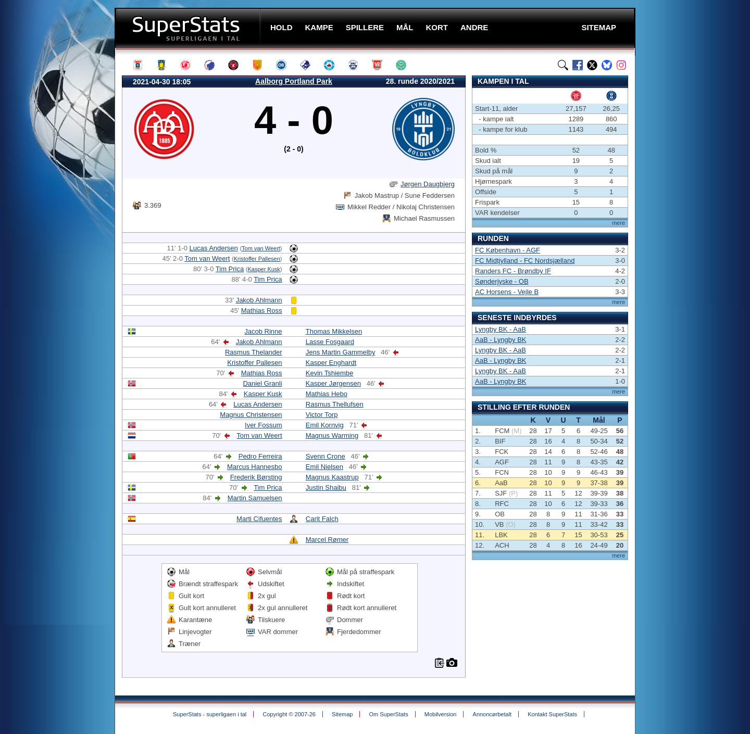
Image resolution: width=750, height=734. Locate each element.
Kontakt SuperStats (552, 714)
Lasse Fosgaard (330, 342)
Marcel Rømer (327, 539)
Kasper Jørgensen (333, 383)
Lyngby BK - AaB (500, 329)
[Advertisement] (52, 205)
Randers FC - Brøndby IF (513, 271)
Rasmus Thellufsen (335, 404)
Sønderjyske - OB (502, 281)
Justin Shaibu (326, 487)
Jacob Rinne (263, 331)
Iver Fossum (263, 425)
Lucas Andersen (214, 248)
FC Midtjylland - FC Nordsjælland (524, 260)
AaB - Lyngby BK (501, 340)
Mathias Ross (261, 310)
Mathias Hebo (326, 394)
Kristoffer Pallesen (257, 259)
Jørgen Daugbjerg (428, 184)
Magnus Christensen (251, 415)
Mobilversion (440, 714)
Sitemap (342, 714)
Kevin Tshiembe (330, 373)
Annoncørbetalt (492, 714)
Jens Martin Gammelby (341, 352)
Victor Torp (322, 415)
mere (618, 223)
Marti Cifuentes (259, 519)
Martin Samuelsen (255, 498)
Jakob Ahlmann (259, 300)
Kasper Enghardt (331, 362)
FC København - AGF (507, 250)
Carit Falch (322, 519)
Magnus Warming (332, 435)
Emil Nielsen (324, 467)
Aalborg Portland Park (293, 81)
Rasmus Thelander (253, 352)
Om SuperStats (388, 714)
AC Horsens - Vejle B (507, 292)
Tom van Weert (261, 248)
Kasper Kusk (263, 269)
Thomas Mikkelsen (334, 331)
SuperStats (189, 28)
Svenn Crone (325, 456)
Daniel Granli (262, 383)
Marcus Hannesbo (254, 467)
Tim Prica (230, 269)
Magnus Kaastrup (332, 477)
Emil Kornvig (325, 425)
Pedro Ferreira (260, 456)
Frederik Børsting (256, 477)
